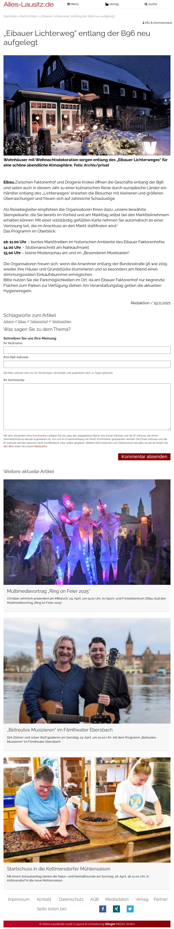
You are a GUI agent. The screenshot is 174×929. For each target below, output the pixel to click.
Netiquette (40, 446)
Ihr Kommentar (14, 380)
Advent (8, 321)
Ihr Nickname (12, 343)
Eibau (22, 321)
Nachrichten (28, 16)
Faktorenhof (39, 321)
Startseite (10, 16)
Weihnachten (61, 321)
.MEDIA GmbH (120, 924)
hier (5, 446)
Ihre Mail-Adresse (15, 357)
